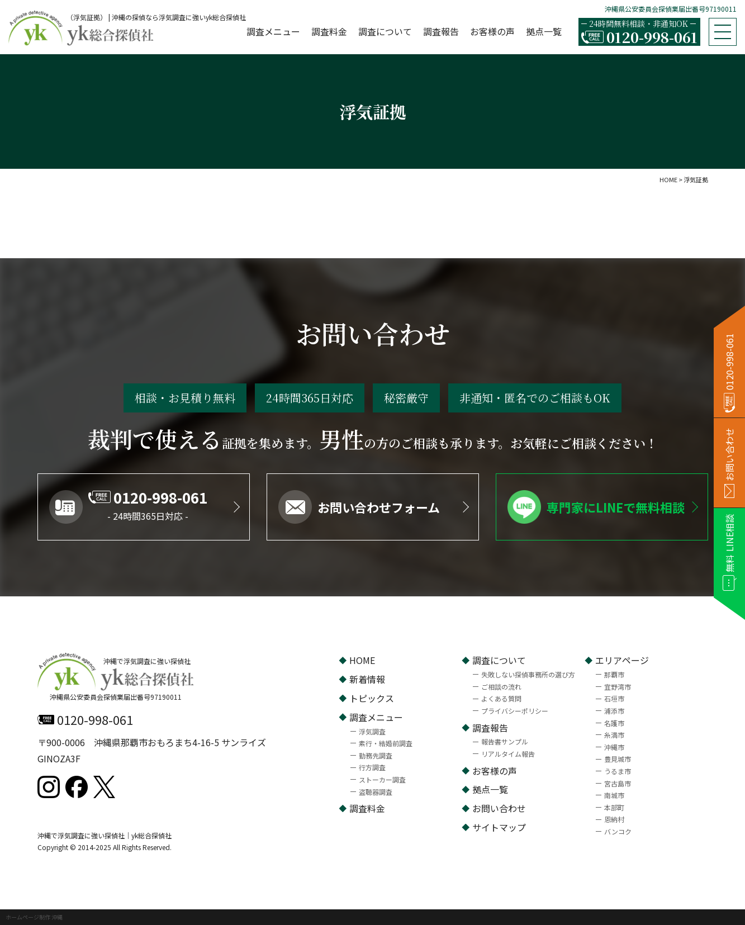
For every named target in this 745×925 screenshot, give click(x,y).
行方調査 (372, 767)
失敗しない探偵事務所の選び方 (528, 674)
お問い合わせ (499, 808)
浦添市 (614, 710)
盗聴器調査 (375, 791)
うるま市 (617, 771)
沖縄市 (614, 747)
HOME (362, 660)
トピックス (371, 698)
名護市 (614, 723)
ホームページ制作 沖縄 (34, 917)
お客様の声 (492, 31)
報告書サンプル (504, 741)
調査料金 (329, 31)
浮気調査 (372, 731)
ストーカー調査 (382, 779)
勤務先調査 (375, 755)
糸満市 (614, 734)
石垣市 (614, 698)
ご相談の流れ (501, 686)
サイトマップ (499, 827)
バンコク (618, 831)
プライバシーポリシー (514, 710)
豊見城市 (617, 758)
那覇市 (614, 674)
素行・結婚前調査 (385, 743)
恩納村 (614, 819)
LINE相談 (730, 543)
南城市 (614, 795)
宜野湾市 (617, 686)
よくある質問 (501, 698)
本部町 (614, 807)
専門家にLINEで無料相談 (616, 507)
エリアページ (622, 660)
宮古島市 (617, 783)
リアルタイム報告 (508, 753)
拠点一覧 (544, 31)
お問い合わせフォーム (378, 507)
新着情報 (367, 679)
